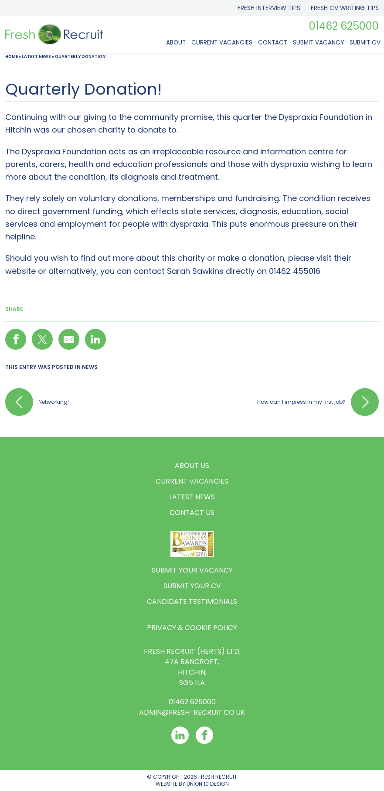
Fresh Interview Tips (269, 7)
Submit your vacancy (192, 570)
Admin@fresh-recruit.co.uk (192, 712)
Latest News (36, 56)
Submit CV (365, 42)
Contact (272, 42)
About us (192, 465)
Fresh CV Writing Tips (345, 7)
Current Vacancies (221, 42)
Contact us (192, 513)
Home (11, 56)
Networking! (37, 402)
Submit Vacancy (318, 42)
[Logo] (54, 36)
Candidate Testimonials (192, 602)
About (176, 42)
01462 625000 (344, 26)
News (90, 367)
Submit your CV (192, 586)
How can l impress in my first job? (318, 402)
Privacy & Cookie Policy (192, 628)
